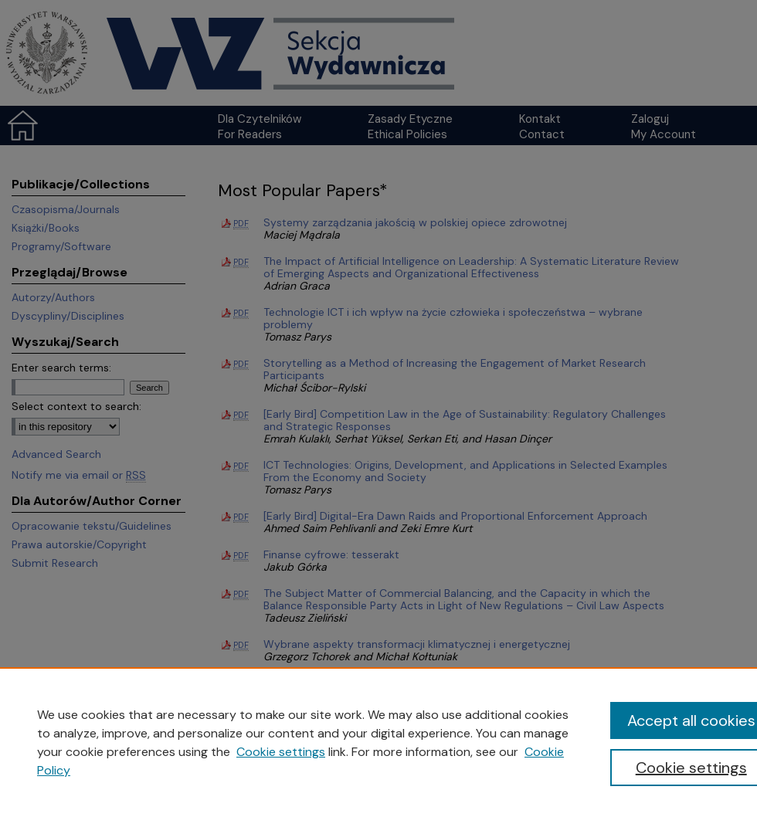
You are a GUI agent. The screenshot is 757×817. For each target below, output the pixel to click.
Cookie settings (280, 752)
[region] (378, 742)
